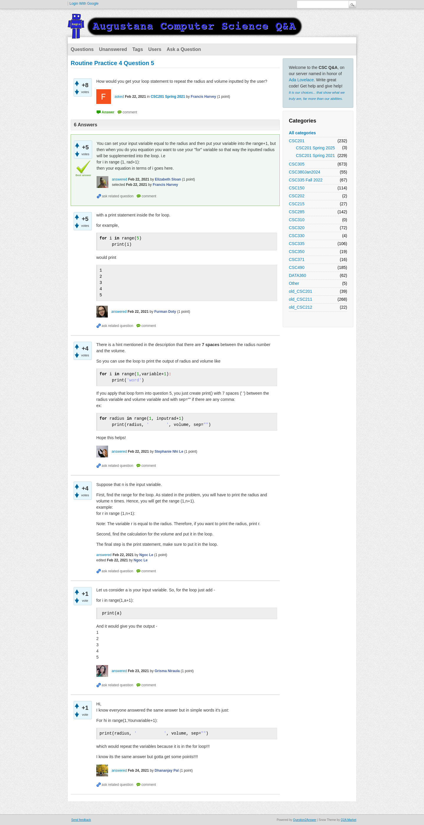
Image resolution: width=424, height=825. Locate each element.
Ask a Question (184, 49)
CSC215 (296, 203)
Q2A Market (348, 819)
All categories (302, 132)
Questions (82, 49)
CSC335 (296, 243)
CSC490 (296, 267)
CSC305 (296, 164)
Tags (137, 49)
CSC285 (296, 211)
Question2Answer (304, 819)
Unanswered (113, 49)
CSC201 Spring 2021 (315, 155)
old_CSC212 (300, 307)
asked (119, 97)
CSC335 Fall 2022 (305, 180)
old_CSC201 (300, 291)
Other (294, 283)
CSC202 (296, 196)
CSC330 (296, 235)
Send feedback (81, 819)
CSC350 (296, 251)
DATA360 (297, 275)
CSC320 (296, 227)
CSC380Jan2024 (304, 172)
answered (119, 179)
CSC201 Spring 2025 (315, 148)
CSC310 (296, 219)
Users (154, 49)
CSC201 (296, 140)
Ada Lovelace (301, 79)
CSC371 (296, 259)
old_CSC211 (300, 299)
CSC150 (296, 188)
